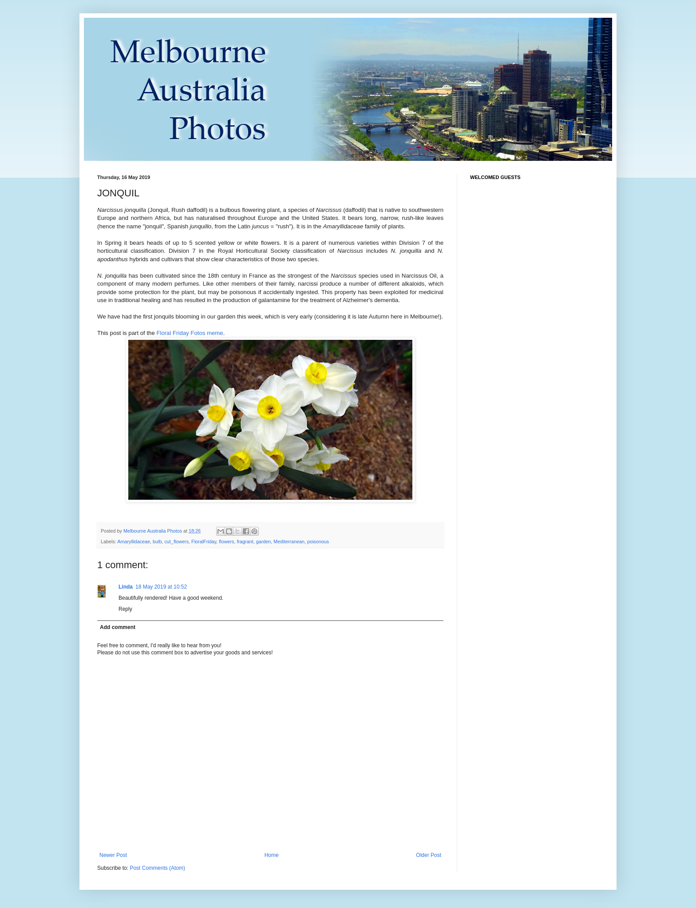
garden (263, 541)
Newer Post (113, 855)
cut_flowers (176, 541)
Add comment (117, 627)
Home (272, 855)
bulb (157, 541)
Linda (126, 587)
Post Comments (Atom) (157, 868)
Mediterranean (288, 541)
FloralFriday (203, 541)
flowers (226, 541)
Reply (125, 609)
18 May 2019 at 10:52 (161, 587)
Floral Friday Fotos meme (189, 333)
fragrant (245, 541)
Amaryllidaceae (133, 541)
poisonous (318, 541)
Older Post (428, 855)
